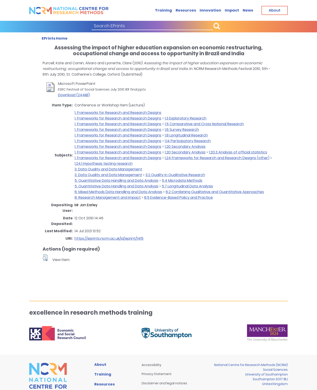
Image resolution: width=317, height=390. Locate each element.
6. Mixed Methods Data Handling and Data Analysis (118, 191)
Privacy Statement (157, 374)
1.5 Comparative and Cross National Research (204, 124)
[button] (45, 257)
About (100, 364)
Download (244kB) (74, 95)
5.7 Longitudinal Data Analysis (187, 186)
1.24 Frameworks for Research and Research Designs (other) (217, 157)
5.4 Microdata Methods (182, 180)
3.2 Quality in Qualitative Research (175, 174)
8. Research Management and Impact (108, 197)
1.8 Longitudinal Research (186, 135)
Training (163, 10)
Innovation (210, 10)
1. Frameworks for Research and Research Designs (118, 112)
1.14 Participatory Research (188, 141)
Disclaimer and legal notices (164, 383)
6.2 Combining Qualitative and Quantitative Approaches (215, 191)
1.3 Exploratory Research (185, 118)
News (248, 10)
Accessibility (151, 365)
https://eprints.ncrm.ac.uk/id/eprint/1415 (109, 238)
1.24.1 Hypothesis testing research (104, 163)
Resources (186, 10)
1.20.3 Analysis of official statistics (238, 152)
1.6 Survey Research (182, 129)
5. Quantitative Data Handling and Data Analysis (116, 180)
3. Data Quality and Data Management (108, 169)
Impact (232, 10)
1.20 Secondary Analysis (185, 146)
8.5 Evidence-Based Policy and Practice (178, 197)
